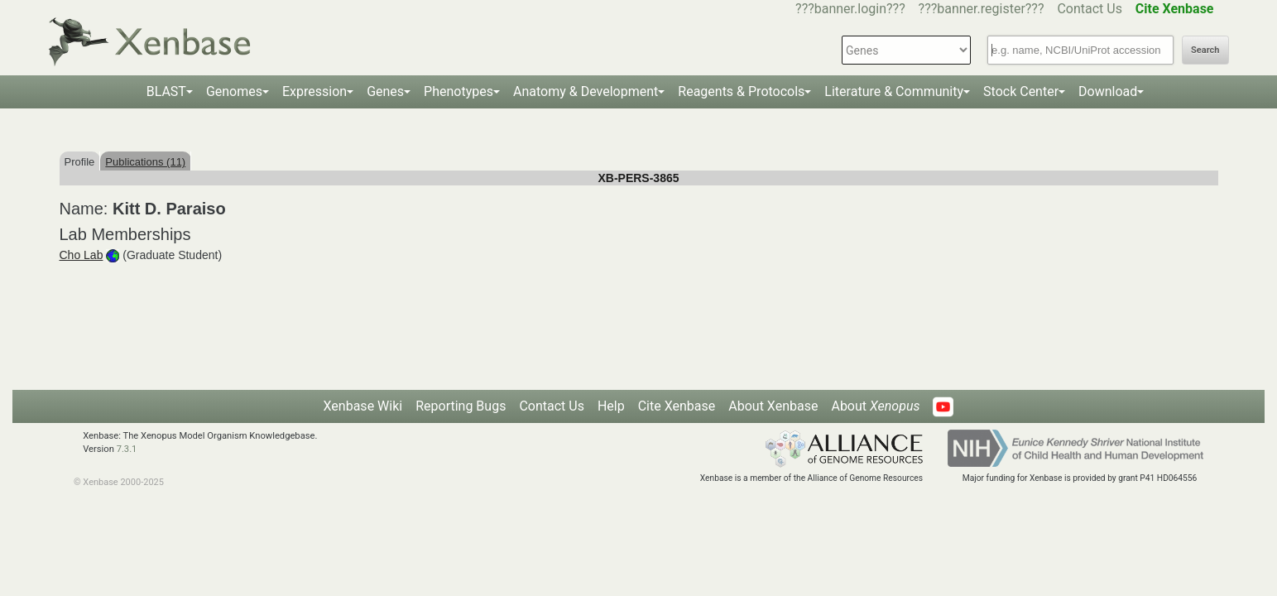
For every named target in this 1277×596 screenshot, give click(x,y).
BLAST (166, 91)
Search (1205, 50)
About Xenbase (773, 406)
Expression (314, 91)
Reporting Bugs (460, 406)
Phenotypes (458, 91)
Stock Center (1021, 91)
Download (1107, 91)
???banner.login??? (850, 9)
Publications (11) (145, 162)
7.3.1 (127, 449)
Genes (385, 91)
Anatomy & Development (585, 91)
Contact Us (1089, 9)
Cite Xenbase (677, 406)
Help (611, 406)
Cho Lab (81, 255)
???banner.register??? (981, 9)
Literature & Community (893, 91)
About (875, 406)
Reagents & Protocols (741, 91)
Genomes (234, 91)
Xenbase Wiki (363, 406)
